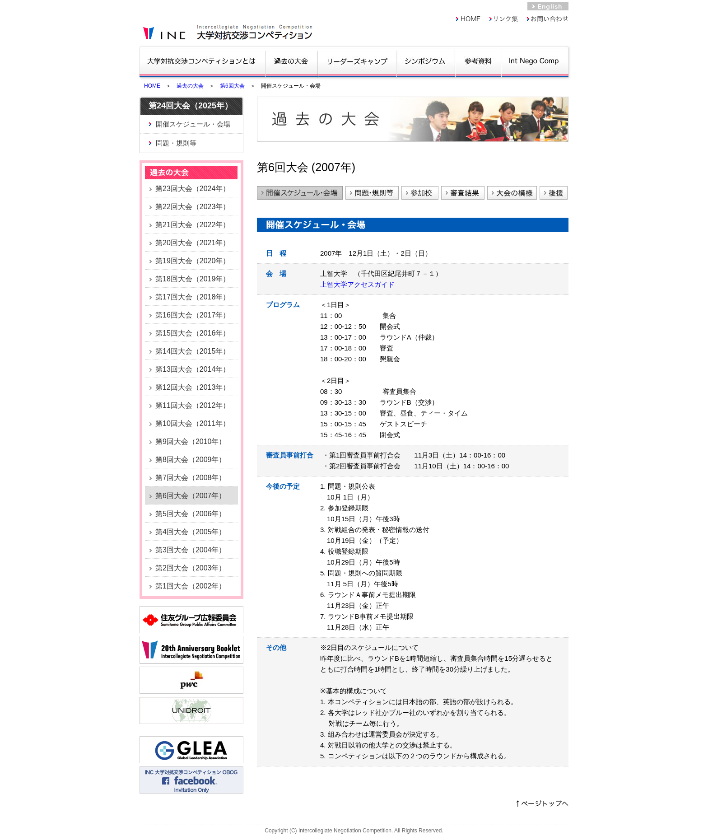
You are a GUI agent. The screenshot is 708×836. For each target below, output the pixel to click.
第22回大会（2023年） (192, 206)
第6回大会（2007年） (190, 496)
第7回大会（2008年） (190, 477)
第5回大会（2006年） (190, 514)
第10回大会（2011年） (192, 423)
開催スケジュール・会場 (193, 124)
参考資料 (478, 61)
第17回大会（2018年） (192, 297)
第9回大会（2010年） (190, 441)
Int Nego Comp (534, 61)
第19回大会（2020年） (192, 261)
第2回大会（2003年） (190, 568)
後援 (554, 193)
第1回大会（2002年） (190, 586)
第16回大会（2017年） (192, 315)
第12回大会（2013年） (192, 387)
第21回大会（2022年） (192, 225)
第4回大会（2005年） (190, 532)
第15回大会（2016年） (192, 333)
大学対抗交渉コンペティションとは (202, 61)
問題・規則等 (176, 143)
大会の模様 (512, 193)
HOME (152, 86)
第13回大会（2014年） (192, 369)
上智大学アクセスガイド (357, 284)
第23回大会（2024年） (192, 188)
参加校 (419, 193)
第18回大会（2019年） (192, 279)
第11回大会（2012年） (192, 405)
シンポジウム (425, 61)
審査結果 (462, 193)
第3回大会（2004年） (190, 550)
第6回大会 (232, 86)
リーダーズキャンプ (356, 61)
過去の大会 (291, 61)
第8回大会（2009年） (190, 459)
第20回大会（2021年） (192, 243)
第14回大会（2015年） (192, 351)
